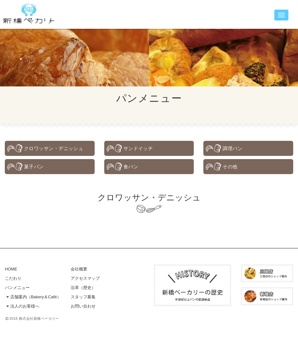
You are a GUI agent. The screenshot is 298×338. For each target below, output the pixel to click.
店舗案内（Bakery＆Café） (33, 298)
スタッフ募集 (83, 298)
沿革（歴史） (83, 289)
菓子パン (34, 166)
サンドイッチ (138, 148)
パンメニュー (17, 289)
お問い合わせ (83, 307)
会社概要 (79, 270)
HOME (11, 270)
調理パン (232, 148)
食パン (130, 166)
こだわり (13, 280)
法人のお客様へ (22, 307)
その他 (230, 166)
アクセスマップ (85, 280)
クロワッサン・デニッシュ (53, 148)
